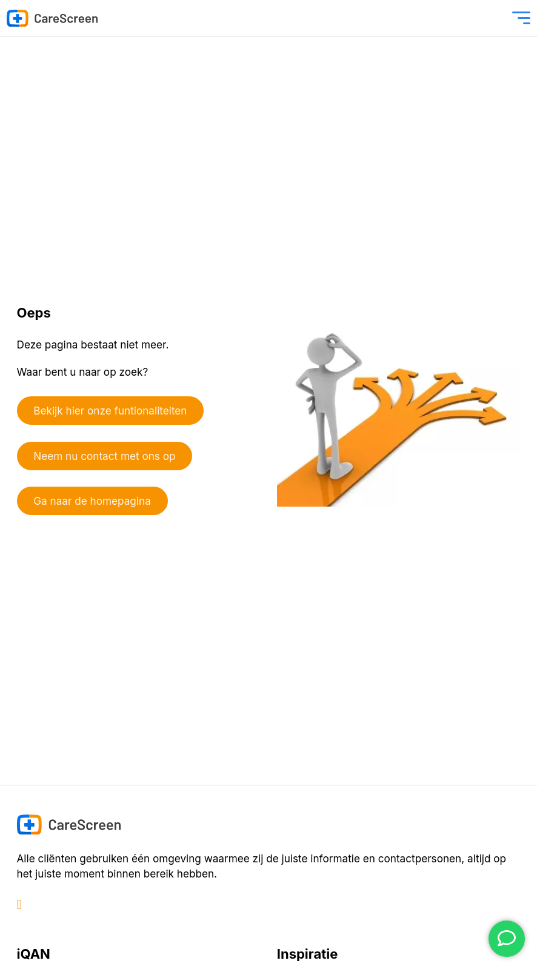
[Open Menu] (521, 18)
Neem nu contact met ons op (104, 456)
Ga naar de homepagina (92, 500)
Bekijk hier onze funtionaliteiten (110, 410)
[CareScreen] (52, 18)
